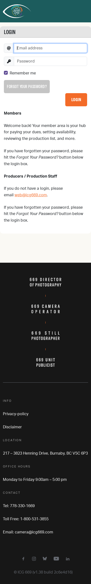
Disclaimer (12, 427)
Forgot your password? (27, 86)
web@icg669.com (31, 195)
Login (76, 99)
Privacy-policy (15, 414)
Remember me (23, 73)
